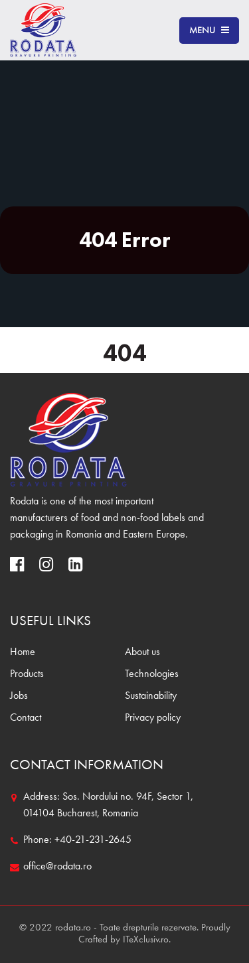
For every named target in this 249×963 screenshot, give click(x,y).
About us (142, 652)
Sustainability (151, 696)
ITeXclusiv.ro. (147, 940)
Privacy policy (153, 718)
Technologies (152, 674)
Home (22, 652)
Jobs (19, 696)
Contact (25, 718)
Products (27, 674)
